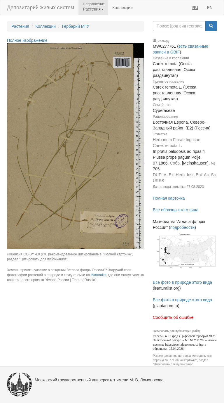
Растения (20, 26)
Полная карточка (169, 198)
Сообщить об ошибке (173, 317)
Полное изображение (27, 40)
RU (195, 7)
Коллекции (122, 7)
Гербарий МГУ (75, 26)
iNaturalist (98, 275)
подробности (182, 227)
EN (210, 7)
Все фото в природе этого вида (182, 282)
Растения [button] (93, 9)
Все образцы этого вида (175, 209)
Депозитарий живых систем (40, 8)
